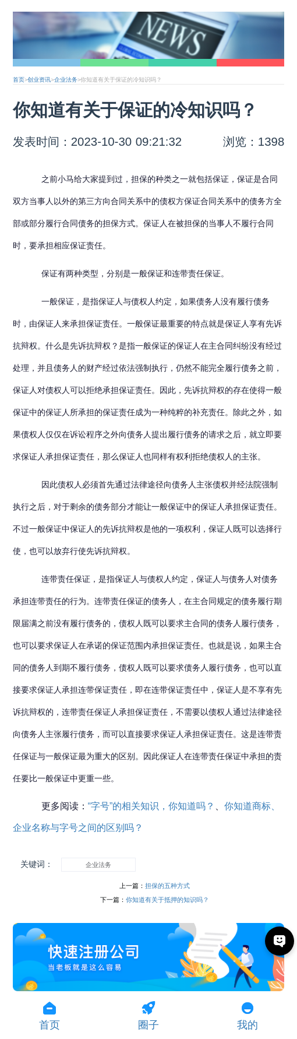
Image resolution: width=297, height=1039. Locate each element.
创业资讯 (39, 79)
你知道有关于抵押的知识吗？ (167, 899)
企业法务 (65, 79)
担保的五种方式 (167, 885)
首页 (18, 79)
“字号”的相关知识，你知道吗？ (151, 806)
